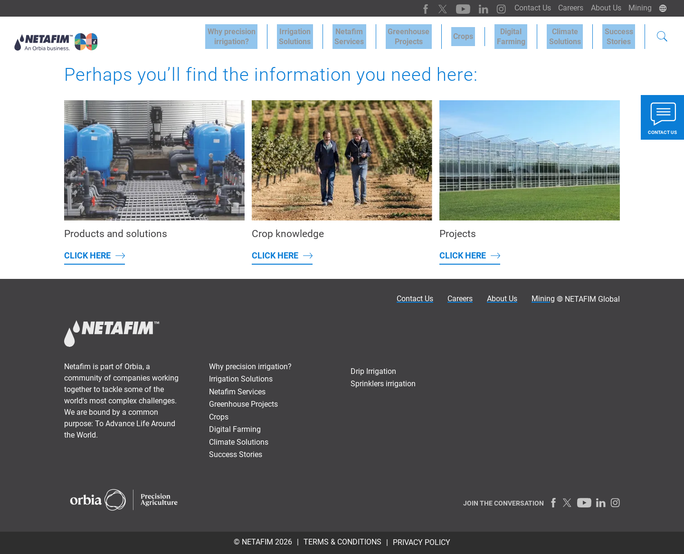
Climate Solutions (571, 34)
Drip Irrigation (373, 371)
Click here (87, 255)
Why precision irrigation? (250, 366)
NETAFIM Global (592, 299)
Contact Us (525, 7)
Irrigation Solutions (241, 378)
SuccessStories (621, 34)
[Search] (662, 35)
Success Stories (235, 454)
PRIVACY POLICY (421, 542)
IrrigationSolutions (322, 34)
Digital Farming (521, 34)
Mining (639, 7)
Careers (565, 7)
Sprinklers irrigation (383, 383)
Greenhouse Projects (427, 34)
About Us (603, 7)
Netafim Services (372, 34)
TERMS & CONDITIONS (342, 541)
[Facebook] (417, 8)
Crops (478, 33)
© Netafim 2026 (263, 541)
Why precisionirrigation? (263, 34)
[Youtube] (453, 8)
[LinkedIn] (472, 8)
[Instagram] (489, 8)
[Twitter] (434, 8)
